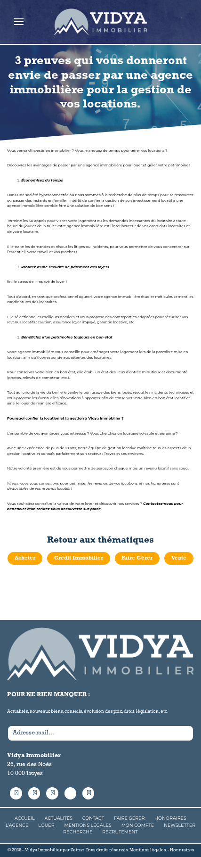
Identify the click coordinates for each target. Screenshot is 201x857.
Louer (46, 825)
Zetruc (77, 850)
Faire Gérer (137, 558)
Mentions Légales (88, 825)
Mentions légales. (148, 850)
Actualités (58, 818)
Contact (93, 818)
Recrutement (119, 831)
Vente (178, 558)
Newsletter (179, 825)
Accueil (25, 818)
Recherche (77, 831)
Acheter (25, 558)
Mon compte (137, 825)
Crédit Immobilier (78, 558)
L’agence (17, 825)
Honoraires (170, 818)
